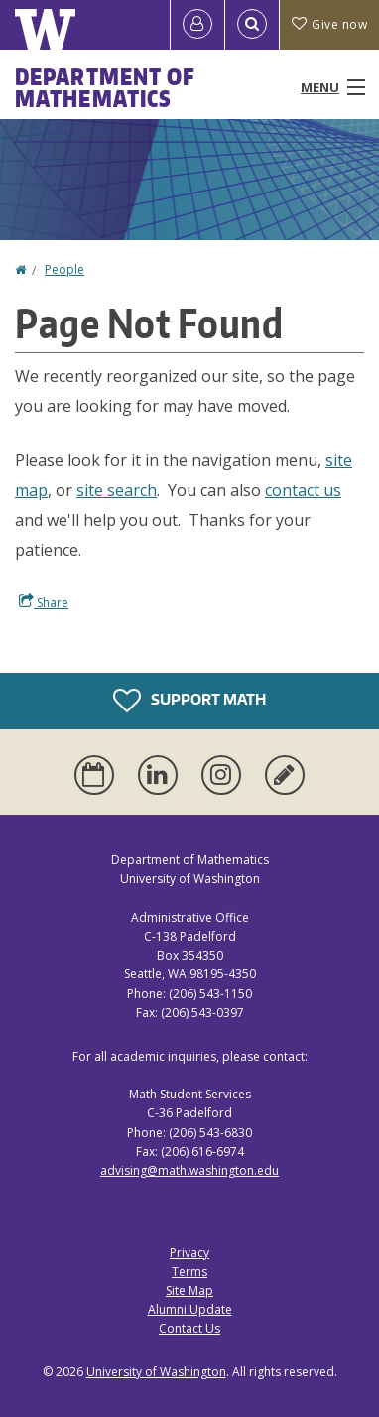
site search (116, 490)
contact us (303, 490)
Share (43, 602)
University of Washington (156, 1371)
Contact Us (189, 1328)
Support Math (189, 700)
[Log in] (197, 25)
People (64, 269)
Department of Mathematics (105, 87)
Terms (189, 1271)
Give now (329, 24)
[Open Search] (252, 25)
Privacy (189, 1252)
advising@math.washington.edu (189, 1170)
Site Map (189, 1290)
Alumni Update (190, 1309)
